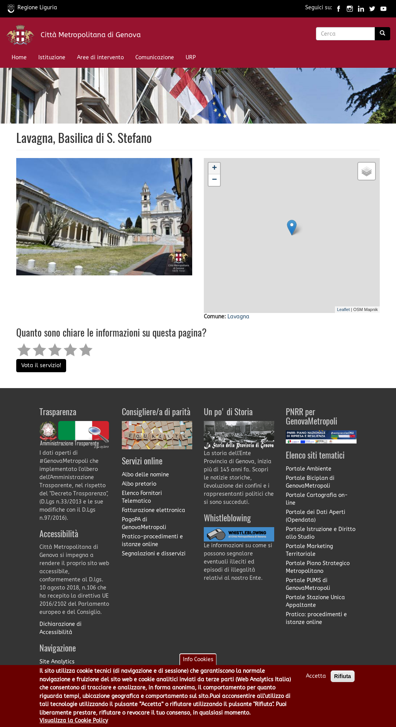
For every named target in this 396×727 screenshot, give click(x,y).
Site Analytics (57, 661)
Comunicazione (154, 57)
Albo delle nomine (145, 474)
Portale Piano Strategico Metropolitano (318, 567)
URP (191, 57)
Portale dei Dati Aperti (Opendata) (315, 516)
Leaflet (343, 309)
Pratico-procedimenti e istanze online (152, 540)
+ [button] (214, 168)
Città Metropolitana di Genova (91, 35)
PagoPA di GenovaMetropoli (144, 523)
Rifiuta (342, 676)
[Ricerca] (382, 33)
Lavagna (238, 316)
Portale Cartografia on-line (317, 499)
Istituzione (51, 57)
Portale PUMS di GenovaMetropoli (308, 584)
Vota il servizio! (41, 365)
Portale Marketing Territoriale (309, 550)
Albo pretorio (139, 484)
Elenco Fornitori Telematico (142, 497)
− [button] (214, 180)
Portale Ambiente (308, 469)
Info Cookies (198, 659)
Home (19, 57)
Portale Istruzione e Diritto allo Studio (320, 533)
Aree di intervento (100, 57)
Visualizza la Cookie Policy (73, 720)
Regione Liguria (32, 7)
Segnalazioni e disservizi (154, 553)
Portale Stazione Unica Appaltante (315, 601)
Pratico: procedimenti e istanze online (316, 618)
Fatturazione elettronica (153, 510)
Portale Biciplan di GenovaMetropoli (310, 482)
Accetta (316, 676)
